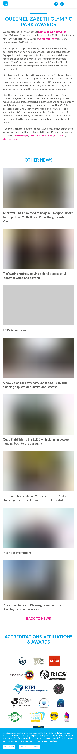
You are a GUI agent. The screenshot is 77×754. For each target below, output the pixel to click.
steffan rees (10, 139)
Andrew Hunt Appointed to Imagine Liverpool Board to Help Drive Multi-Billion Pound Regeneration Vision (38, 217)
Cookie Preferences (29, 747)
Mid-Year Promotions (17, 553)
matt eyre (59, 135)
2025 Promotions (14, 330)
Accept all (9, 747)
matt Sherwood (44, 135)
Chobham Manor (47, 38)
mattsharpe (21, 135)
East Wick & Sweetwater (52, 31)
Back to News (38, 618)
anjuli (32, 135)
